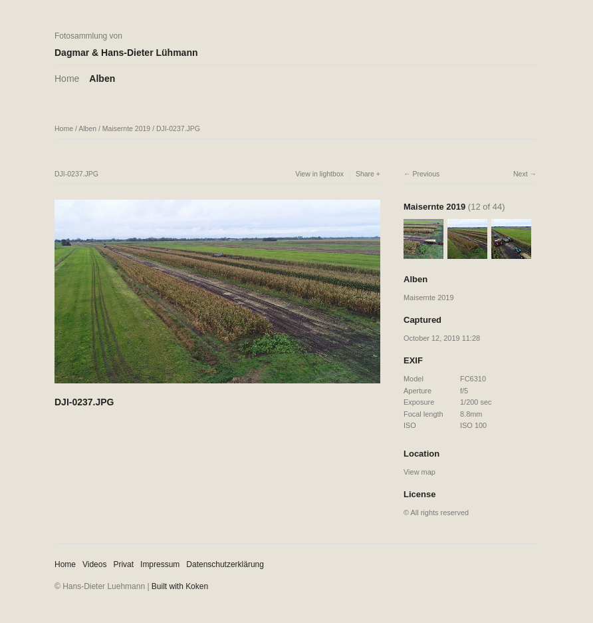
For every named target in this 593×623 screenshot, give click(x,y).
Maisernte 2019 (126, 128)
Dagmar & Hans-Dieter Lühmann (126, 52)
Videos (94, 564)
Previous (425, 174)
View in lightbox (319, 174)
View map (419, 472)
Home (67, 78)
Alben (102, 78)
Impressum (159, 564)
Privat (123, 564)
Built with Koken (180, 586)
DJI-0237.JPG (178, 128)
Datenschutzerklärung (225, 564)
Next (520, 174)
